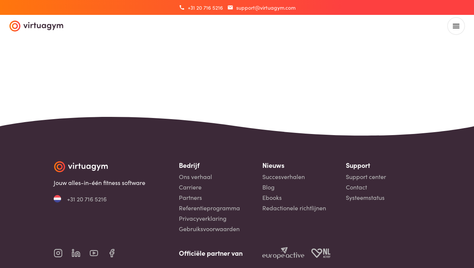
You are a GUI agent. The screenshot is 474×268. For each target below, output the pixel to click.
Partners (190, 197)
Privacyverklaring (203, 218)
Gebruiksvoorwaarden (209, 229)
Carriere (190, 187)
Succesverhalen (283, 177)
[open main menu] (456, 26)
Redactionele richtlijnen (294, 208)
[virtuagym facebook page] (116, 253)
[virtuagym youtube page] (98, 253)
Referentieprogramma (209, 208)
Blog (268, 187)
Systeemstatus (365, 197)
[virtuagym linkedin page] (80, 253)
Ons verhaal (195, 177)
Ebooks (272, 197)
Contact (356, 187)
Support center (366, 177)
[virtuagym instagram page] (63, 253)
